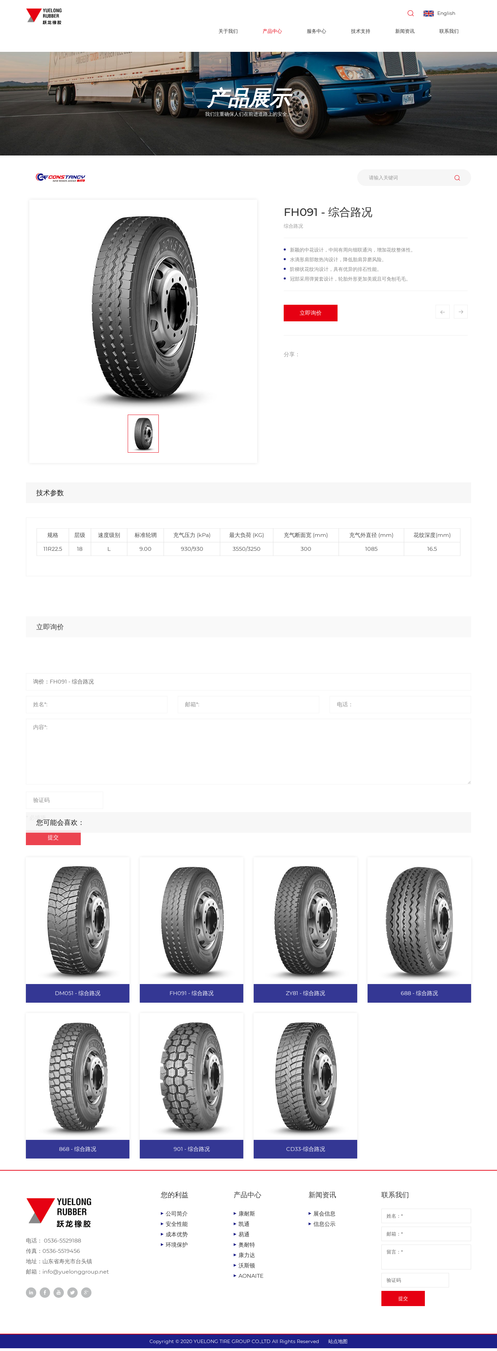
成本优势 (177, 1237)
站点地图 (345, 1344)
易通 (244, 1237)
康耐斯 (246, 1216)
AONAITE (251, 1278)
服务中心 (316, 31)
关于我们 (228, 31)
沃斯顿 (246, 1268)
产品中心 (272, 31)
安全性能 (177, 1227)
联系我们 (449, 31)
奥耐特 (246, 1247)
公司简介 (177, 1216)
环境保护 (177, 1247)
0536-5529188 (61, 1243)
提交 (403, 1301)
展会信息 (324, 1216)
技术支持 (360, 31)
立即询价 (311, 313)
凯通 (244, 1227)
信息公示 (324, 1227)
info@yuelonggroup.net (75, 1274)
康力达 (246, 1258)
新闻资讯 (405, 31)
